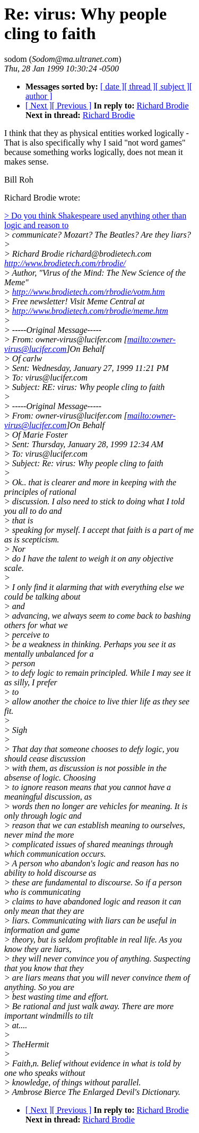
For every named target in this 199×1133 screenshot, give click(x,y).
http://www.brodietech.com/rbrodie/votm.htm (88, 291)
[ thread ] (139, 86)
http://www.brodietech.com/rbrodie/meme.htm (90, 310)
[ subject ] (172, 86)
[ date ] (112, 86)
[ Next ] (38, 105)
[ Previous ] (72, 105)
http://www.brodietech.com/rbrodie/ (65, 263)
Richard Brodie (162, 105)
